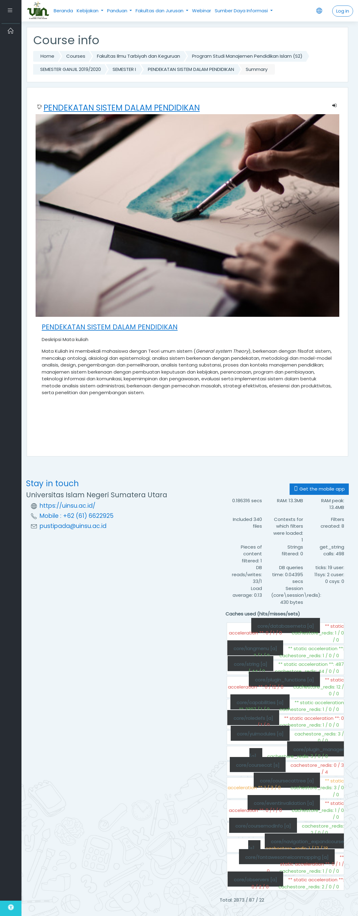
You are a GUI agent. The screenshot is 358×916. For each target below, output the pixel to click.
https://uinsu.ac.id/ (67, 506)
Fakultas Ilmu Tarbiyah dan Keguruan (138, 56)
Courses (75, 56)
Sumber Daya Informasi (242, 10)
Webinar (201, 10)
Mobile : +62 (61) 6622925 (77, 516)
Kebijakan (88, 10)
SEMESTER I (124, 69)
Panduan (118, 10)
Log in (342, 11)
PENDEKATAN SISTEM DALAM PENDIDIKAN (191, 69)
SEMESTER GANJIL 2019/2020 (70, 69)
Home (47, 56)
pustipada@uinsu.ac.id (73, 526)
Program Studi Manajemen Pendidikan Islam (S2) (247, 56)
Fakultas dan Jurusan (160, 10)
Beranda (63, 10)
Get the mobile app (319, 489)
